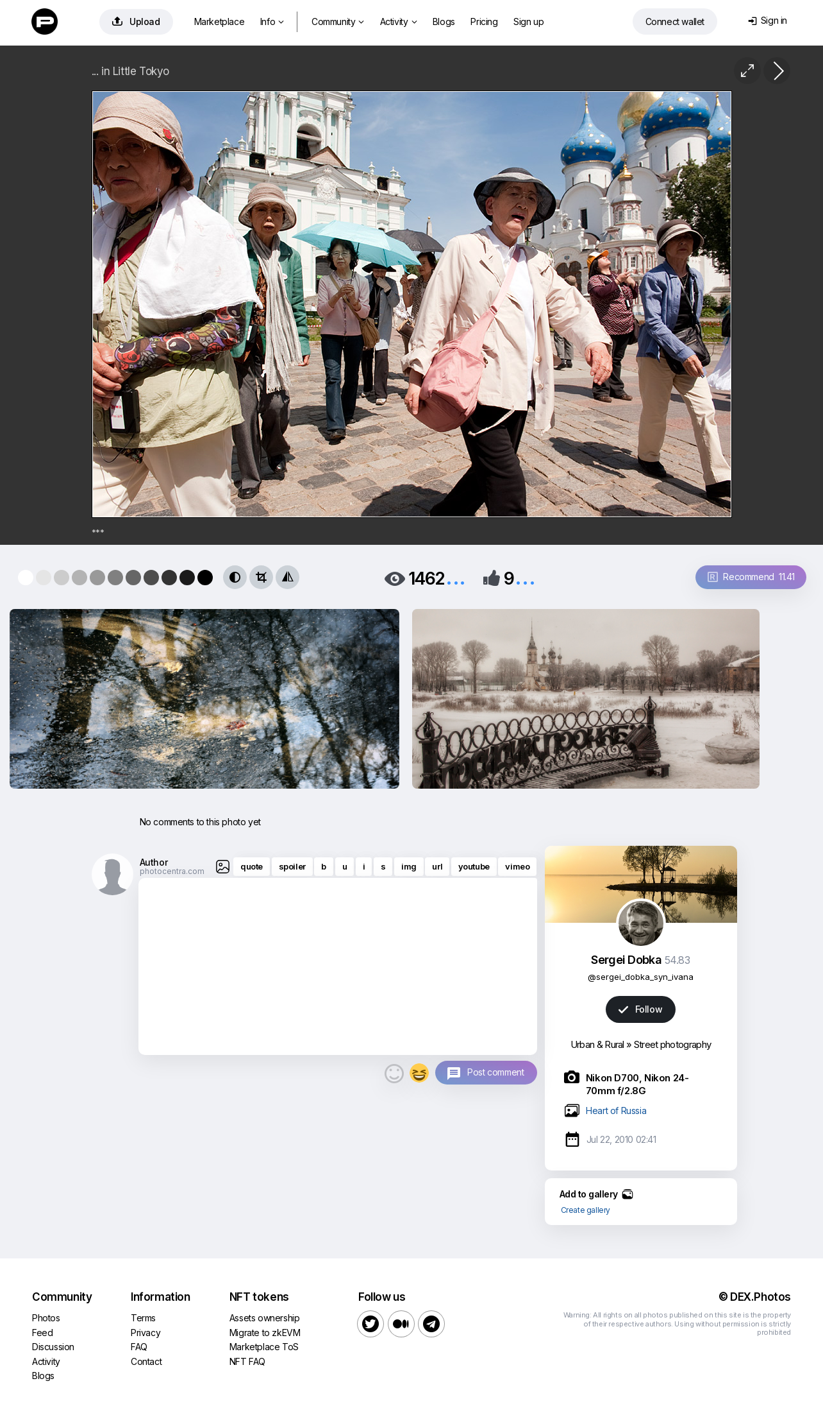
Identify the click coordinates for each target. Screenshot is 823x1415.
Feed (42, 1332)
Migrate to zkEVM (265, 1332)
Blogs (444, 21)
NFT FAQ (247, 1361)
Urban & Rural (597, 1044)
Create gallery (585, 1210)
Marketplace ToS (264, 1346)
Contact (146, 1361)
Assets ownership (264, 1317)
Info (272, 21)
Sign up (528, 21)
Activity (398, 21)
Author (154, 862)
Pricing (483, 21)
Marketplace (219, 21)
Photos (46, 1317)
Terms (143, 1317)
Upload (136, 21)
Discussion (53, 1346)
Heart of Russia (616, 1110)
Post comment (495, 1072)
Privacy (145, 1332)
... (455, 577)
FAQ (139, 1346)
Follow (640, 1009)
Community (338, 21)
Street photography (672, 1044)
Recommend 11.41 (751, 576)
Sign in (767, 20)
